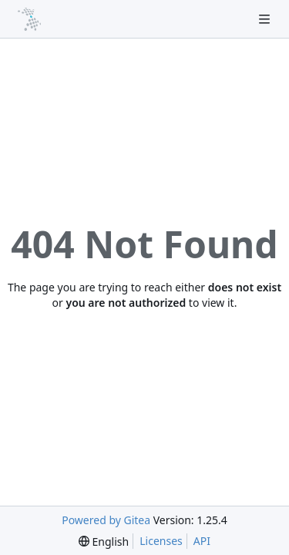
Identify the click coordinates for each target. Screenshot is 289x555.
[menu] (104, 541)
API (201, 540)
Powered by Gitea (106, 520)
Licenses (161, 540)
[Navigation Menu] (265, 19)
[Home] (29, 19)
